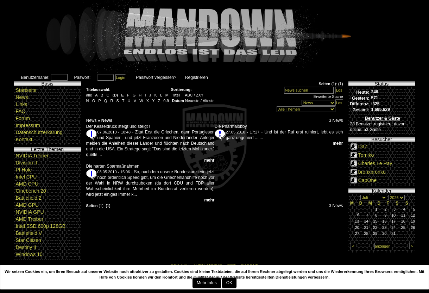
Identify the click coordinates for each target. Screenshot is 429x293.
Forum (23, 118)
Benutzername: (35, 77)
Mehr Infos (207, 282)
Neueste (192, 101)
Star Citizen (28, 240)
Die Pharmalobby (231, 126)
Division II (26, 163)
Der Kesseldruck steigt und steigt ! (118, 126)
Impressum (28, 125)
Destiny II (26, 247)
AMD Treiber (30, 219)
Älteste (209, 101)
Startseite (26, 90)
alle (89, 95)
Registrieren (196, 77)
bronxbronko (372, 172)
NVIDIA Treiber (32, 155)
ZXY (199, 95)
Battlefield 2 (29, 198)
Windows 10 (29, 254)
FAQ (21, 111)
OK (229, 282)
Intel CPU (26, 177)
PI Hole (24, 170)
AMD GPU (27, 205)
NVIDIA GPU (30, 212)
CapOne (367, 180)
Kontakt (24, 139)
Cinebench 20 (31, 191)
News (22, 97)
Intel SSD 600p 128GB (41, 226)
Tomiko (366, 155)
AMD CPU (27, 184)
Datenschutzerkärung (39, 132)
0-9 (166, 101)
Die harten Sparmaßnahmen (112, 166)
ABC (189, 95)
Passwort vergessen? (156, 77)
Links (21, 104)
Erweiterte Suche (328, 96)
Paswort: (82, 77)
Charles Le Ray (375, 163)
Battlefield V (29, 233)
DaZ (362, 146)
